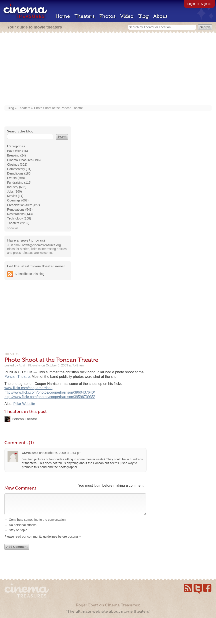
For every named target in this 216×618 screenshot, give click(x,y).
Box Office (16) (17, 151)
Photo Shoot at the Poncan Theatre (58, 108)
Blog (143, 16)
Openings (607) (18, 200)
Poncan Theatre (17, 376)
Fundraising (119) (19, 182)
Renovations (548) (19, 209)
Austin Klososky (30, 365)
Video (127, 16)
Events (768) (16, 178)
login (97, 485)
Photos (107, 16)
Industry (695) (16, 187)
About (160, 16)
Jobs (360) (14, 191)
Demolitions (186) (19, 173)
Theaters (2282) (18, 223)
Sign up (206, 4)
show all (12, 228)
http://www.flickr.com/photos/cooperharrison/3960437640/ (49, 392)
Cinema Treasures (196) (24, 160)
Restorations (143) (20, 214)
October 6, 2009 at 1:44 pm (62, 453)
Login (191, 4)
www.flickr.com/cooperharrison (28, 388)
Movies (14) (15, 196)
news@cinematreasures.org (41, 245)
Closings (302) (17, 164)
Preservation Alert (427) (23, 205)
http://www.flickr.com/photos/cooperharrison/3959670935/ (49, 397)
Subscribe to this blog (29, 274)
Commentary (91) (19, 169)
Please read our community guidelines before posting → (43, 541)
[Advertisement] (108, 69)
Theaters (84, 16)
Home (63, 16)
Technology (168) (19, 218)
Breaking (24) (16, 155)
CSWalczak (30, 453)
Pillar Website (24, 404)
